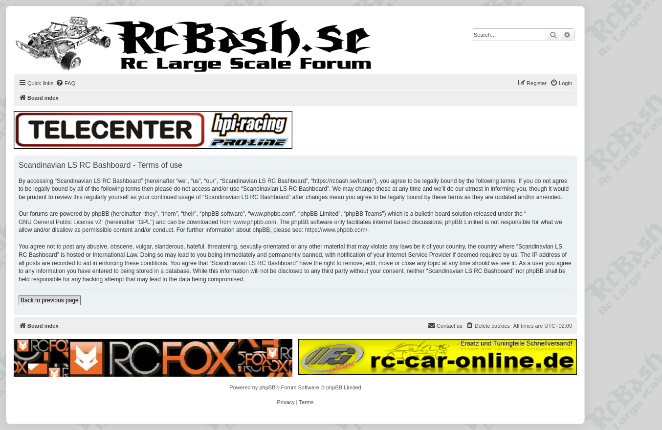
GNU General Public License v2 (60, 222)
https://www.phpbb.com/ (336, 229)
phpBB (267, 387)
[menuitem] (65, 83)
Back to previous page (50, 300)
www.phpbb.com (254, 222)
